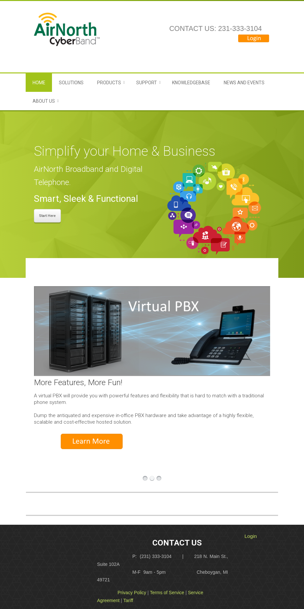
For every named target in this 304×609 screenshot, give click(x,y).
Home (39, 82)
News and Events (244, 82)
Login (250, 536)
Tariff (128, 600)
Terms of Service (167, 592)
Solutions (71, 82)
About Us (44, 101)
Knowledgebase (191, 82)
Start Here (47, 216)
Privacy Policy (131, 592)
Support (146, 82)
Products (109, 82)
